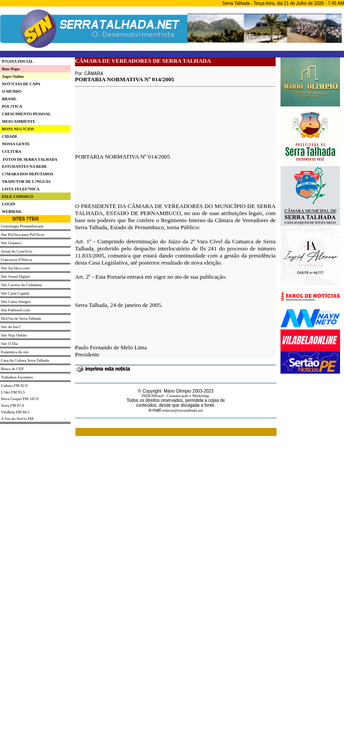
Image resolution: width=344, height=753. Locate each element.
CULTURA (10, 151)
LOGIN (7, 204)
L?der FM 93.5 (13, 392)
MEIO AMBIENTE (17, 121)
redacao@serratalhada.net (182, 410)
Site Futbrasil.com (15, 310)
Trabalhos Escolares (17, 377)
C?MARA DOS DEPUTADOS (26, 174)
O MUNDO (11, 91)
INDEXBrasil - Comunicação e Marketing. (176, 396)
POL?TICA (11, 106)
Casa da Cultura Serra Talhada (25, 360)
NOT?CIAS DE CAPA (20, 84)
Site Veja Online (14, 335)
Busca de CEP (12, 369)
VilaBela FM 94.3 (15, 412)
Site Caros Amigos (16, 301)
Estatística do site (15, 352)
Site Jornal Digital (15, 276)
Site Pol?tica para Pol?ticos (22, 234)
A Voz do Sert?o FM (17, 418)
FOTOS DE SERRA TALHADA (30, 159)
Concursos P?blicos (16, 259)
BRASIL (8, 99)
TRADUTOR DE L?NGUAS (25, 181)
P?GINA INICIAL (17, 61)
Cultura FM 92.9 (14, 385)
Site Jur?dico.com (15, 268)
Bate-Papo (10, 69)
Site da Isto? (11, 327)
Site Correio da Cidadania (21, 285)
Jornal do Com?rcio (16, 251)
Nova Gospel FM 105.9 (19, 399)
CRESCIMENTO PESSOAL (25, 114)
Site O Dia (9, 343)
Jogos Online (12, 76)
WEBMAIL (11, 211)
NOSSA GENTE (15, 144)
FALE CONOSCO (17, 196)
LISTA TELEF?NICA (19, 189)
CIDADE (9, 136)
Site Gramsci (11, 243)
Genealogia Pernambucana (22, 226)
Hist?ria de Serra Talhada (21, 318)
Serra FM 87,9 (12, 405)
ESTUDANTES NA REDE (23, 166)
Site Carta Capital (15, 293)
